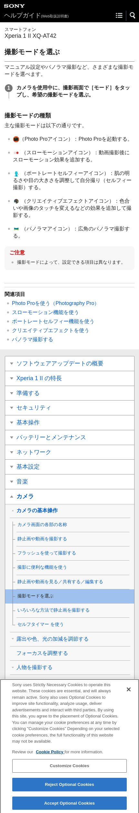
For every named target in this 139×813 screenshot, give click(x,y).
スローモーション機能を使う (45, 312)
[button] (132, 15)
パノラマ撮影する (32, 339)
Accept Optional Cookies (69, 806)
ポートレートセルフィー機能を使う (53, 321)
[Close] (129, 692)
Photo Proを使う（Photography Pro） (55, 303)
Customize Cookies (69, 769)
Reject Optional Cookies (69, 787)
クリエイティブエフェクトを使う (50, 330)
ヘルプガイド (36, 15)
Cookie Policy (50, 754)
